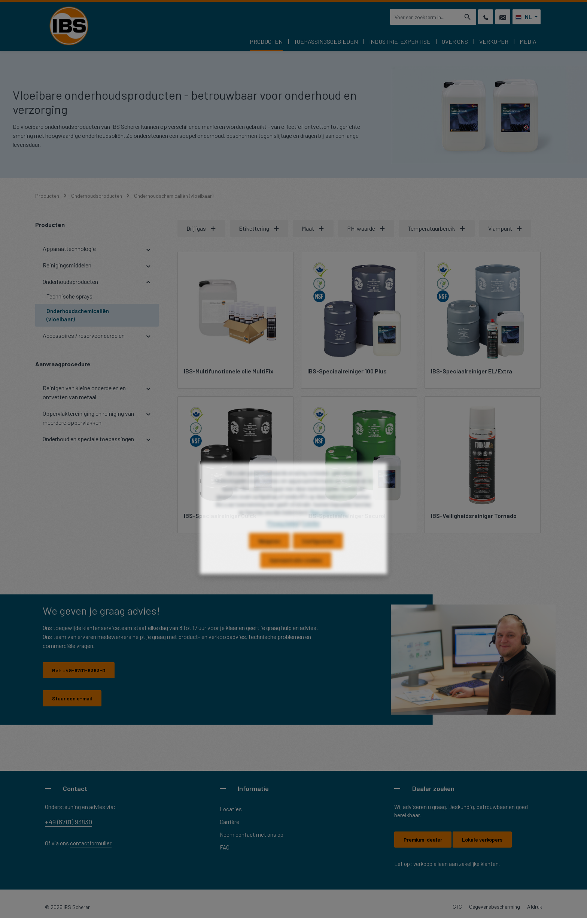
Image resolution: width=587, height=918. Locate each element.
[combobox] (424, 17)
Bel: (78, 670)
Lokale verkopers (482, 839)
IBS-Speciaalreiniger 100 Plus (347, 371)
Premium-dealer (423, 839)
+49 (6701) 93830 (68, 822)
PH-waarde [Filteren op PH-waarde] (366, 228)
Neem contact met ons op (251, 834)
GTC (457, 906)
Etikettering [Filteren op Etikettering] (259, 228)
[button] (148, 248)
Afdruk (534, 906)
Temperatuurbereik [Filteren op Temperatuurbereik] (437, 228)
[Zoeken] (468, 17)
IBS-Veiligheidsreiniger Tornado (474, 515)
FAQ (224, 847)
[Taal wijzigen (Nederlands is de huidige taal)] (527, 16)
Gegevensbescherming (494, 906)
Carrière (229, 821)
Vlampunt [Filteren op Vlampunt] (505, 228)
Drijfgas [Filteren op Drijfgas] (201, 228)
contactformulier (91, 843)
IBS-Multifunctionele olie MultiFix (228, 371)
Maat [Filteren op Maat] (313, 228)
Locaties (231, 809)
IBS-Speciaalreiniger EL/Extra (471, 371)
